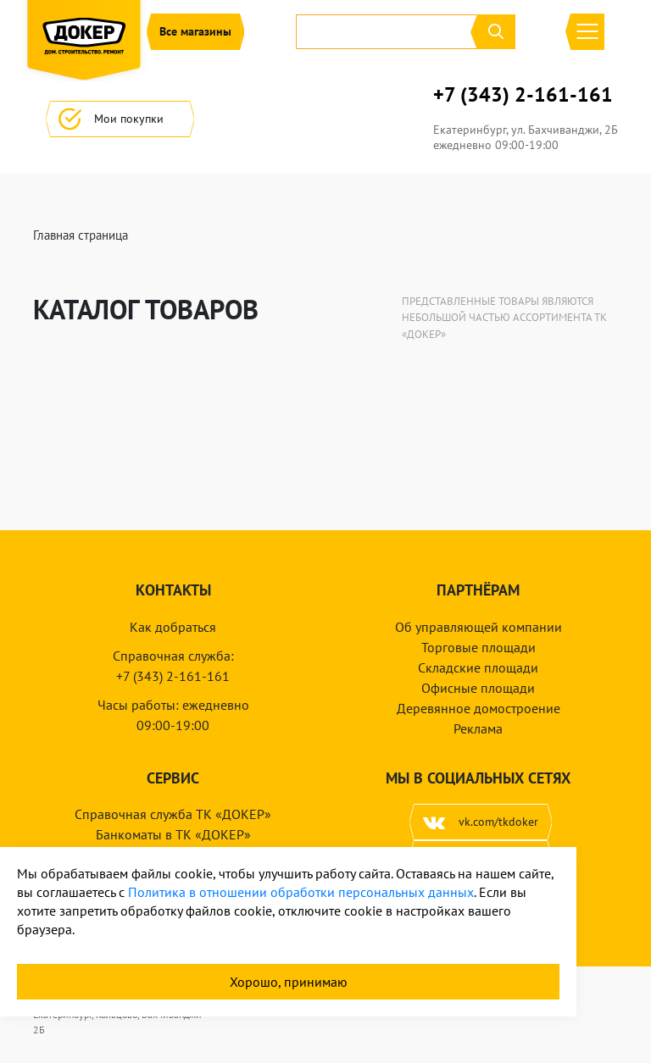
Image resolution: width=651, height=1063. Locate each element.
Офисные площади (478, 687)
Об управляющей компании (478, 626)
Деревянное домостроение (478, 708)
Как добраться (173, 626)
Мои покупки (120, 119)
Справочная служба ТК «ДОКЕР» (173, 814)
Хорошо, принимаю (289, 981)
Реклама (478, 728)
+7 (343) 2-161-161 (523, 95)
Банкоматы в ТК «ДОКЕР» (173, 834)
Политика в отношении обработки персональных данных (301, 891)
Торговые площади (478, 647)
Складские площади (478, 667)
